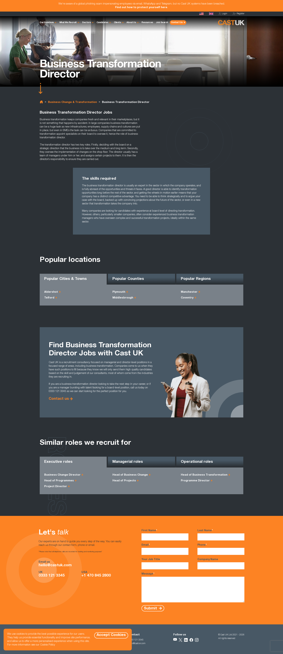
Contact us (59, 399)
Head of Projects (124, 480)
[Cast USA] (201, 13)
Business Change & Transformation (72, 102)
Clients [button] (117, 22)
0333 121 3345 (52, 576)
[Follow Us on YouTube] (175, 640)
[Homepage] (211, 13)
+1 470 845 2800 (96, 576)
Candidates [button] (102, 22)
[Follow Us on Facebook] (191, 640)
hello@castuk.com (55, 565)
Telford (49, 297)
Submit (151, 608)
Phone (220, 549)
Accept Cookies (111, 635)
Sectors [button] (86, 22)
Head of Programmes (59, 480)
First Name (165, 534)
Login (223, 13)
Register (238, 13)
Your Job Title (165, 563)
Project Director (55, 486)
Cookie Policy (47, 645)
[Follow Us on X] (180, 640)
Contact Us (177, 22)
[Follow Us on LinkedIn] (186, 640)
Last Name (220, 534)
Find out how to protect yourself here (141, 7)
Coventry (187, 297)
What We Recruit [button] (68, 22)
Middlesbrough (122, 297)
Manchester (189, 292)
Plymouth (118, 292)
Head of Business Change (130, 475)
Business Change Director (62, 475)
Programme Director (195, 480)
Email (165, 549)
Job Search (162, 22)
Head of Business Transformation (204, 475)
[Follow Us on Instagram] (197, 640)
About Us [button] (131, 22)
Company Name (220, 563)
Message (193, 587)
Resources (147, 22)
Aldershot (51, 292)
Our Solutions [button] (47, 22)
